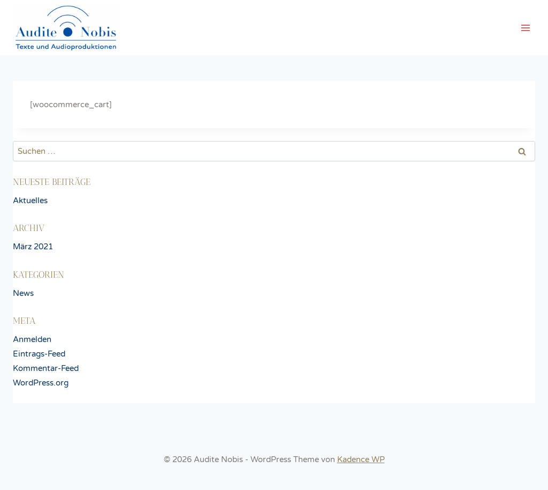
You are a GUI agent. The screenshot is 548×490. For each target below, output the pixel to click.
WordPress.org (40, 383)
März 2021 (33, 246)
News (23, 293)
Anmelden (32, 339)
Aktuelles (30, 200)
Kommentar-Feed (46, 368)
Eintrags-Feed (39, 354)
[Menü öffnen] (525, 27)
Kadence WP (361, 459)
